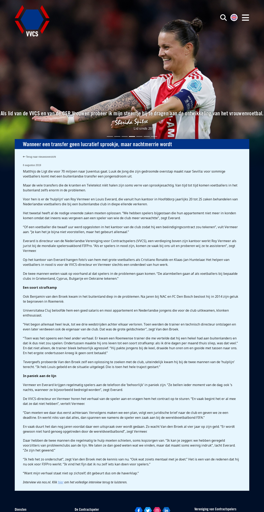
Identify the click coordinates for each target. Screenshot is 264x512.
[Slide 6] (147, 136)
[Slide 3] (125, 136)
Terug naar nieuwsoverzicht (39, 156)
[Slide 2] (117, 136)
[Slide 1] (110, 136)
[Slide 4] (132, 136)
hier (60, 482)
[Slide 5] (139, 136)
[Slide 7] (154, 136)
